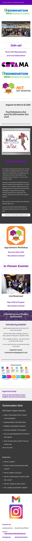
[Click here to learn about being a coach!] (16, 215)
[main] (16, 45)
